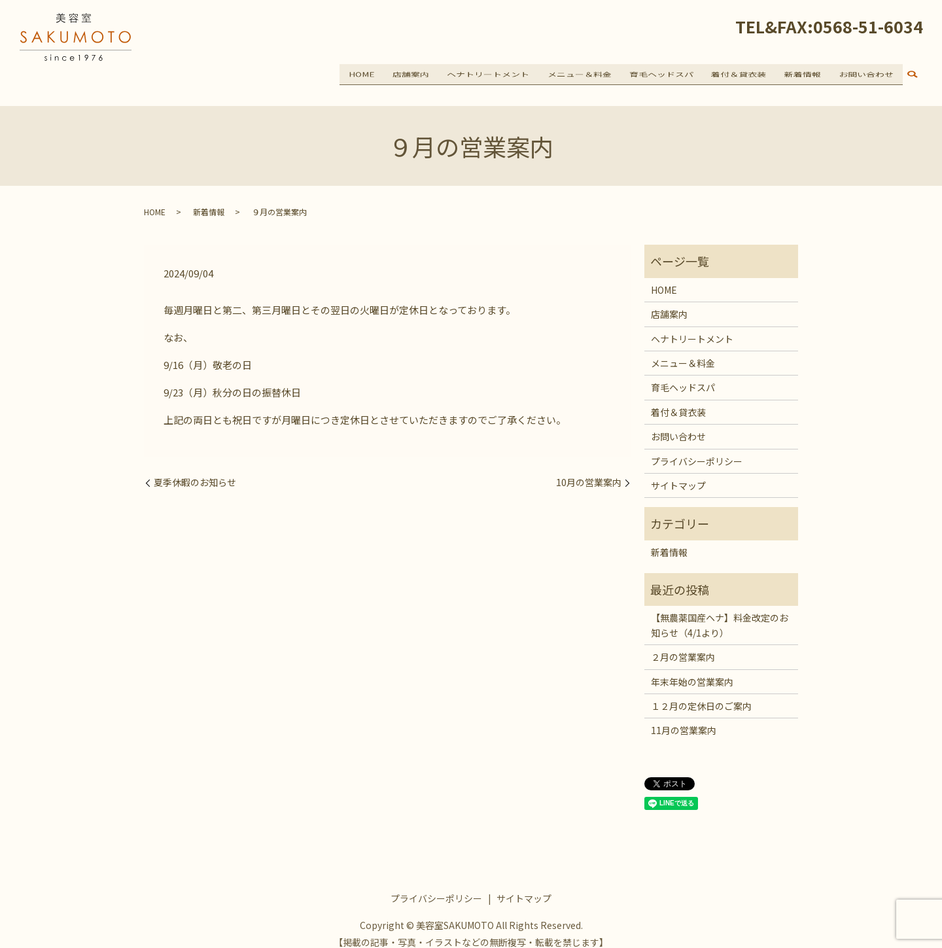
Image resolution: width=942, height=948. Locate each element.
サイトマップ (678, 473)
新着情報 (807, 73)
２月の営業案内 (683, 645)
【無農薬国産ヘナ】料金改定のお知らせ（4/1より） (719, 613)
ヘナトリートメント (506, 73)
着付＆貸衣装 (747, 73)
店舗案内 (432, 73)
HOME (386, 73)
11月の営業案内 (683, 719)
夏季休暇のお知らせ (195, 471)
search (912, 74)
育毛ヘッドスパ (673, 73)
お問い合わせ (868, 73)
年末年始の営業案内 (692, 669)
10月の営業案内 (588, 471)
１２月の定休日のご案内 (701, 694)
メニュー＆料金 (594, 73)
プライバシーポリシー (696, 449)
